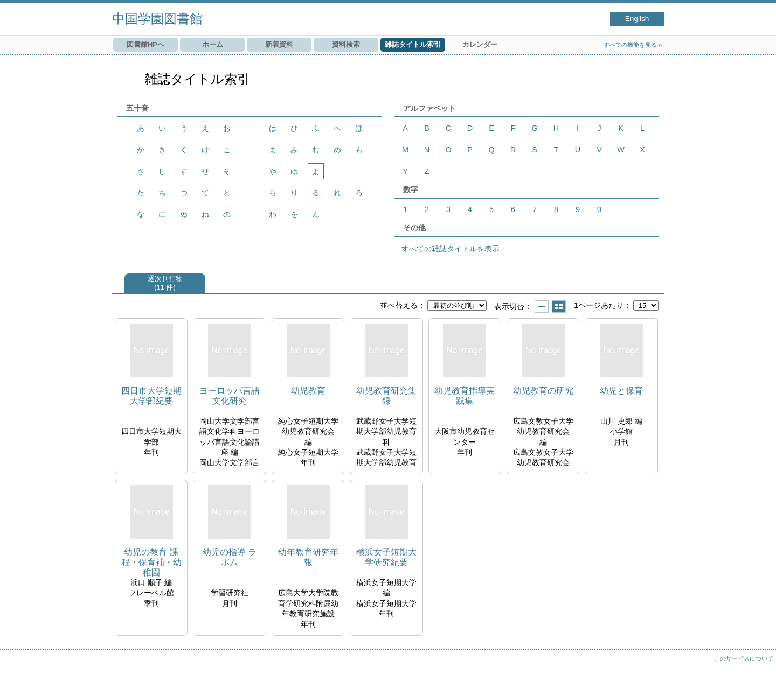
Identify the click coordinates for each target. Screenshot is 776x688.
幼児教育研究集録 (386, 395)
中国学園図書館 (157, 18)
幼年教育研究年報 (308, 557)
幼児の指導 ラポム (230, 557)
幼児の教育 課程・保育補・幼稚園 (151, 562)
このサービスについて (743, 658)
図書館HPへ (145, 44)
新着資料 (279, 44)
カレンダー (479, 44)
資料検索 (346, 44)
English (637, 19)
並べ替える (399, 305)
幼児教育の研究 (543, 390)
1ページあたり (598, 305)
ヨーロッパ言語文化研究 (229, 395)
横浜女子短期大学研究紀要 (386, 557)
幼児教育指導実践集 (464, 395)
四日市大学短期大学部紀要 (151, 395)
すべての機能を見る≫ (633, 44)
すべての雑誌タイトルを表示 (450, 248)
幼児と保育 (621, 390)
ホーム (212, 44)
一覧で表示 (542, 306)
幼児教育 (308, 390)
